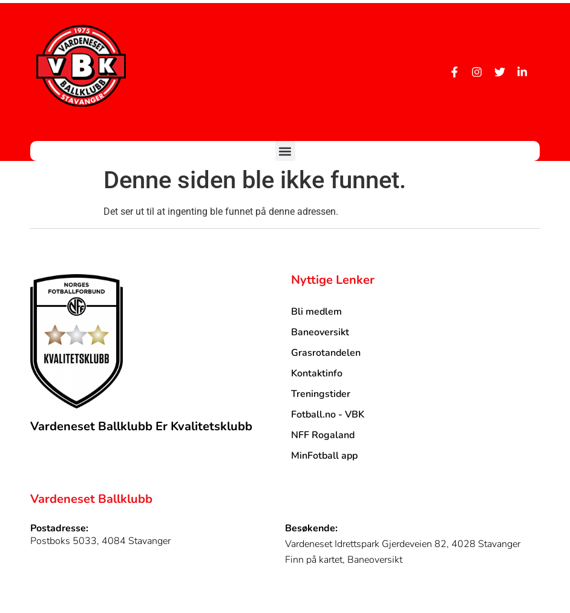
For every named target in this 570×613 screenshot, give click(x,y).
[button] (285, 151)
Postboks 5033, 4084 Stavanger (100, 541)
